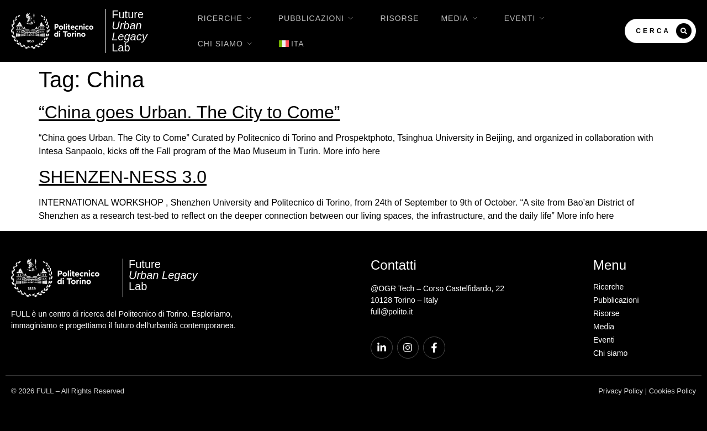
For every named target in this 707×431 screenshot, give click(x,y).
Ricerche (227, 18)
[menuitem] (291, 43)
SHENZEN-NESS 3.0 (123, 177)
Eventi (527, 18)
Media (461, 18)
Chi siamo (227, 43)
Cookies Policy (672, 391)
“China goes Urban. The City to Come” (189, 112)
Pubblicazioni (318, 18)
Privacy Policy (620, 391)
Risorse (399, 18)
